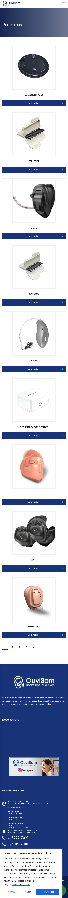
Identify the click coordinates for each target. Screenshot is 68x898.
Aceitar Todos (47, 891)
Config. (11, 891)
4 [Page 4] (26, 646)
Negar (28, 891)
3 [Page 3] (19, 646)
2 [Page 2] (12, 646)
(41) (18, 838)
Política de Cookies (21, 884)
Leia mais (45, 103)
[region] (31, 873)
